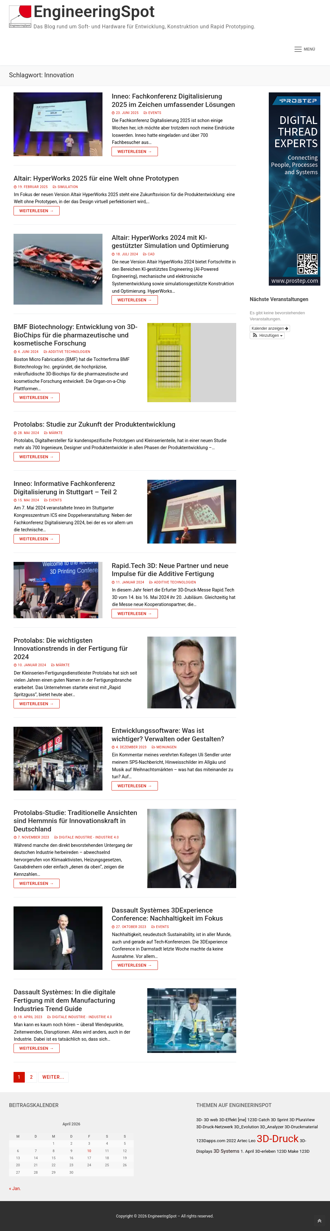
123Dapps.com (210, 1140)
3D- (199, 1119)
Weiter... (53, 1077)
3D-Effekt (228, 1119)
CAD (149, 254)
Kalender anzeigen (270, 328)
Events (152, 113)
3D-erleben (265, 1151)
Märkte (53, 433)
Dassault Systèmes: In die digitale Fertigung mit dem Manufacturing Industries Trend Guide (64, 1000)
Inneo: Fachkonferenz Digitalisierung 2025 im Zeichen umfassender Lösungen (173, 100)
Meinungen (164, 747)
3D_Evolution (246, 1126)
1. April (247, 1151)
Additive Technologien (67, 352)
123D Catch (259, 1119)
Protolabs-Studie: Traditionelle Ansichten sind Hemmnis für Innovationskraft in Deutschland (75, 821)
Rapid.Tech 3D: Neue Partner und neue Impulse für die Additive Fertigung (170, 570)
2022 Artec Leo (241, 1140)
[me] (242, 1119)
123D (304, 1151)
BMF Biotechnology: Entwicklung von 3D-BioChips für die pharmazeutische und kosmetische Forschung (76, 335)
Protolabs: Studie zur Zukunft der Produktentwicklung (94, 424)
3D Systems (226, 1151)
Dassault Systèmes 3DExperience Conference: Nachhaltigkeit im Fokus (167, 914)
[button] (267, 335)
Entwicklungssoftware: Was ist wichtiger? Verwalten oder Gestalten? (168, 735)
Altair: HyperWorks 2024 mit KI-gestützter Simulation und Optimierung (170, 242)
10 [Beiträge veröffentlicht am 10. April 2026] (89, 1151)
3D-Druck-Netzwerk (214, 1126)
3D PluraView (302, 1119)
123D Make (287, 1151)
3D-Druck (277, 1138)
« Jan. (15, 1188)
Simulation (65, 187)
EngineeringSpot (94, 11)
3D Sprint (279, 1119)
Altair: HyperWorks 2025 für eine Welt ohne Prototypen (96, 178)
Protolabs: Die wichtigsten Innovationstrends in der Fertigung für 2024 (71, 649)
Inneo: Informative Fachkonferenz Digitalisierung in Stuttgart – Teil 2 (65, 488)
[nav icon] (305, 49)
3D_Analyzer (272, 1126)
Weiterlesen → (134, 151)
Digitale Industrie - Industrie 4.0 (86, 837)
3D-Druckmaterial (301, 1126)
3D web (211, 1119)
